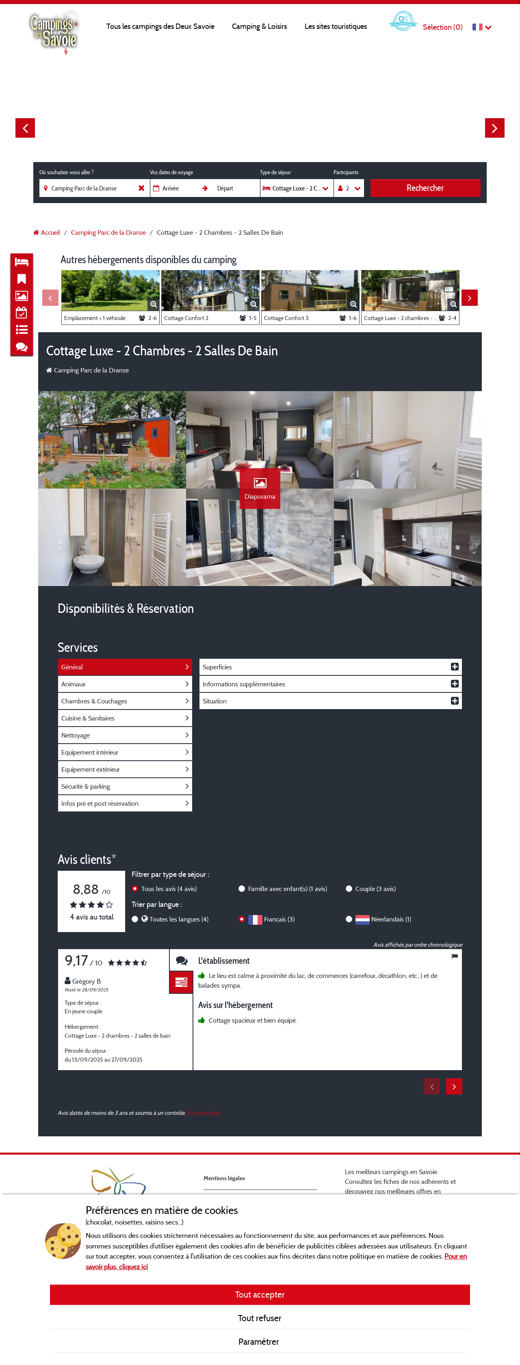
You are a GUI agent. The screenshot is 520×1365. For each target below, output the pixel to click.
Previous (25, 128)
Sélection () (443, 27)
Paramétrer (259, 1341)
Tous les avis (169, 889)
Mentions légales (224, 1178)
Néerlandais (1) (391, 919)
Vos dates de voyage (171, 172)
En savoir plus (203, 1112)
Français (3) (279, 919)
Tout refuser (260, 1318)
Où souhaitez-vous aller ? (66, 172)
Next (495, 128)
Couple (375, 889)
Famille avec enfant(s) (287, 889)
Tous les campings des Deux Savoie (160, 26)
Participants (346, 172)
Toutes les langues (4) (179, 919)
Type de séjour (275, 172)
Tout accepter (260, 1294)
